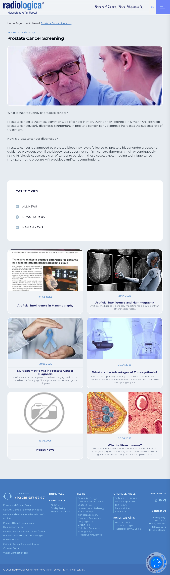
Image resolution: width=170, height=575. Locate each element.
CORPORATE (57, 500)
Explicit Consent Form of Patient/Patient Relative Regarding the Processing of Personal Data (24, 535)
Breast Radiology (87, 498)
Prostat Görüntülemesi (90, 534)
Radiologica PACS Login (128, 528)
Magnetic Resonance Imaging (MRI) (89, 520)
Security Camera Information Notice (22, 509)
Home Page (14, 23)
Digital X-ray (85, 505)
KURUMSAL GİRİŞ (124, 517)
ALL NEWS (29, 206)
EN (152, 6)
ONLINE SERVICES (124, 493)
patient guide (122, 508)
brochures (120, 511)
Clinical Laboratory (88, 514)
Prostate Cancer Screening (56, 23)
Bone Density (85, 511)
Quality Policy (58, 508)
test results (121, 505)
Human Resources (60, 511)
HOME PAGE (56, 493)
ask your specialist (125, 501)
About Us (55, 505)
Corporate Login (124, 525)
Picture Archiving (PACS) (91, 501)
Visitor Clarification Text (15, 552)
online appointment (126, 498)
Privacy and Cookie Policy (17, 505)
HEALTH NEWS (32, 227)
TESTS (81, 493)
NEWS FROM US (33, 217)
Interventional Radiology (91, 508)
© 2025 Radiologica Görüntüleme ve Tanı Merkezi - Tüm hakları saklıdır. (44, 569)
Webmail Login (123, 522)
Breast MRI (84, 524)
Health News (31, 23)
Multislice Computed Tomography (89, 530)
